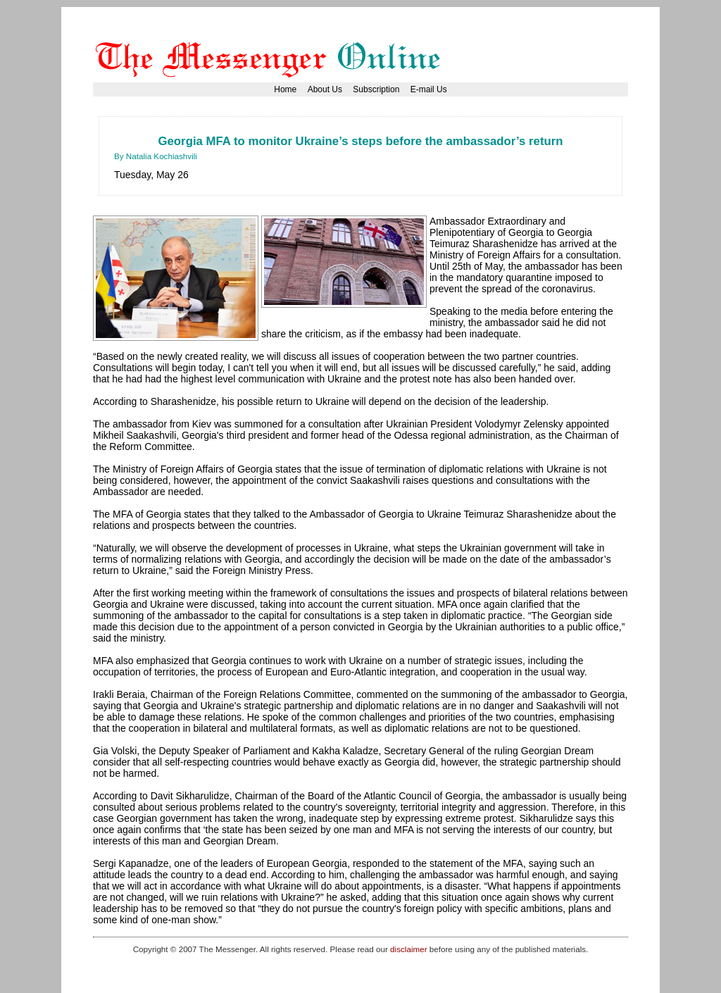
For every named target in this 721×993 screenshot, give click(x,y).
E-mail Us (428, 89)
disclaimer (408, 949)
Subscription (376, 89)
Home (285, 89)
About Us (325, 89)
